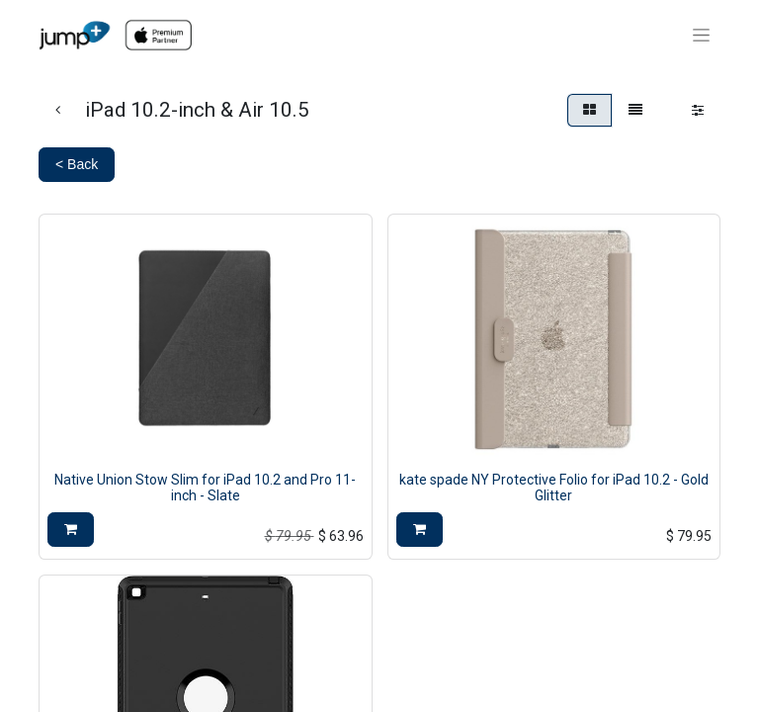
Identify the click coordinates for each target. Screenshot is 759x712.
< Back (76, 164)
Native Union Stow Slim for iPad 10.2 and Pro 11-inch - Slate (205, 488)
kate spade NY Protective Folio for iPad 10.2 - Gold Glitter (554, 488)
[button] (70, 529)
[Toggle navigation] (701, 35)
